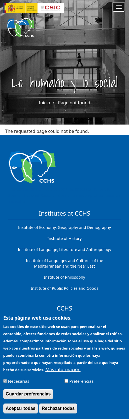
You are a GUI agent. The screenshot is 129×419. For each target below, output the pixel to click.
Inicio (44, 103)
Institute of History (64, 238)
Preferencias (81, 384)
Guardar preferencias (28, 397)
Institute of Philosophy (64, 277)
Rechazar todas (58, 411)
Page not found (74, 103)
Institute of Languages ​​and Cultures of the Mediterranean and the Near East (64, 263)
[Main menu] (119, 7)
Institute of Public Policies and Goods (64, 288)
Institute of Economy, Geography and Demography (64, 227)
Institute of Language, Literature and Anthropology (64, 249)
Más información (62, 373)
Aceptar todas (21, 411)
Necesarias (18, 384)
